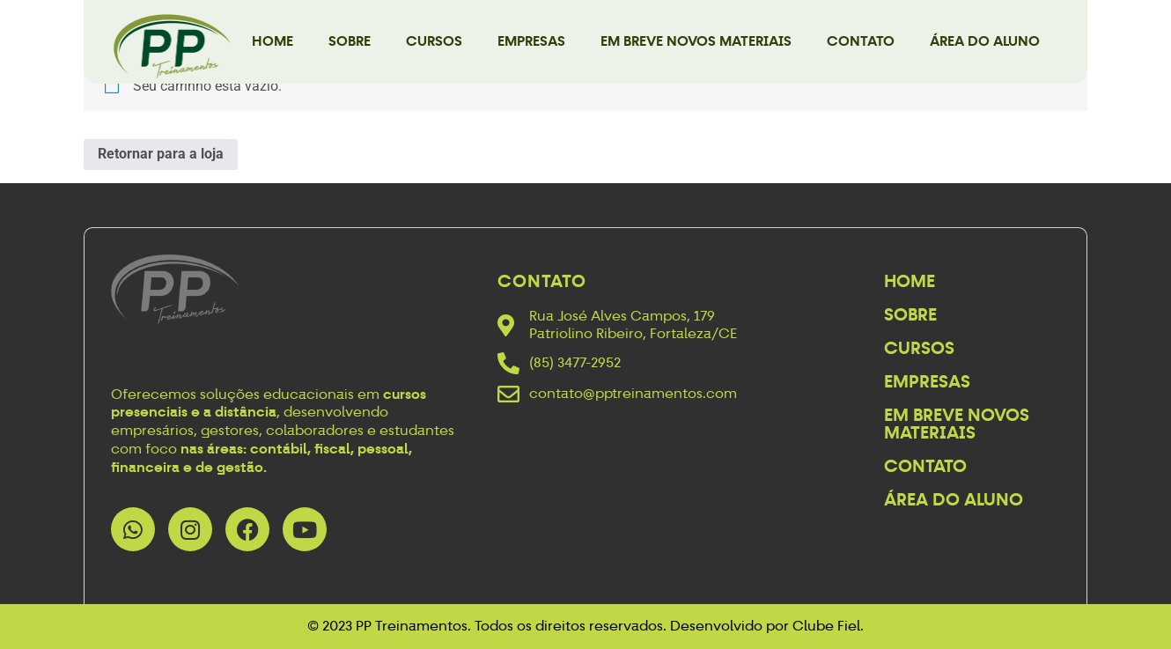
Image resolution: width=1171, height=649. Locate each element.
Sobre (349, 41)
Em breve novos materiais (696, 41)
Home (272, 41)
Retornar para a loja (161, 153)
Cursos (434, 41)
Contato (861, 41)
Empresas (531, 41)
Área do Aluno (985, 41)
